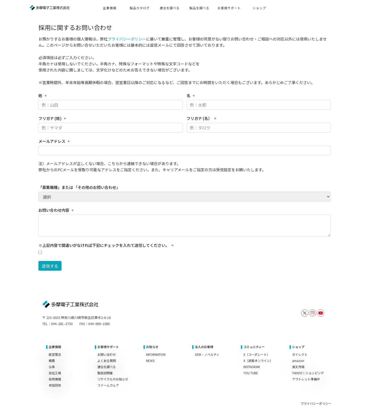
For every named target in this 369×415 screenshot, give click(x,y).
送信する (50, 266)
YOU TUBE (250, 373)
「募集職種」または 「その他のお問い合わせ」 (79, 187)
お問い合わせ (106, 354)
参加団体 (55, 385)
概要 (52, 360)
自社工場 (55, 373)
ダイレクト (300, 354)
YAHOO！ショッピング (308, 373)
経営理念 (55, 354)
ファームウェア (108, 385)
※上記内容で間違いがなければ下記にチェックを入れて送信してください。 (103, 245)
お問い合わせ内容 (53, 210)
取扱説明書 (105, 373)
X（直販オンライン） (258, 360)
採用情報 (55, 379)
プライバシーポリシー (127, 39)
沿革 (52, 367)
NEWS (150, 360)
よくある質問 (106, 360)
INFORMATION (156, 354)
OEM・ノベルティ (207, 354)
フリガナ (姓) (49, 118)
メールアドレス (51, 141)
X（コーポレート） (256, 354)
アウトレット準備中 (306, 379)
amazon (298, 360)
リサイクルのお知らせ (112, 379)
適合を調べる (106, 367)
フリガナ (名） (199, 118)
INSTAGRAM (251, 367)
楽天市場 (298, 367)
